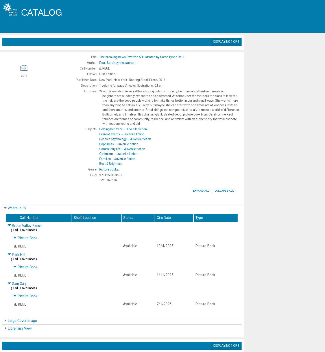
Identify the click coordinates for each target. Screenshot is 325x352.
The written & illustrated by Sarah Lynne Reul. (142, 57)
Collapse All (224, 190)
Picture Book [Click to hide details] (25, 238)
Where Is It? (17, 208)
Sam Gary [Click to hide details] (17, 284)
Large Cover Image (22, 321)
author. (117, 62)
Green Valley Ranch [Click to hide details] (24, 226)
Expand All (201, 190)
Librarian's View (20, 328)
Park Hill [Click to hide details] (16, 255)
